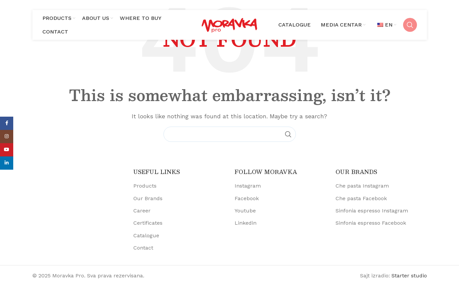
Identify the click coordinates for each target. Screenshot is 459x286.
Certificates (147, 223)
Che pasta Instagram (362, 186)
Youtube (245, 210)
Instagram (248, 186)
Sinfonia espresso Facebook (371, 223)
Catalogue (146, 235)
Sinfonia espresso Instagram (372, 210)
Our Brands (147, 198)
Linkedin (245, 223)
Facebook (247, 198)
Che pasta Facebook (361, 198)
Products (145, 186)
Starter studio (409, 275)
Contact (143, 248)
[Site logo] (229, 24)
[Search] (410, 24)
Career (142, 210)
